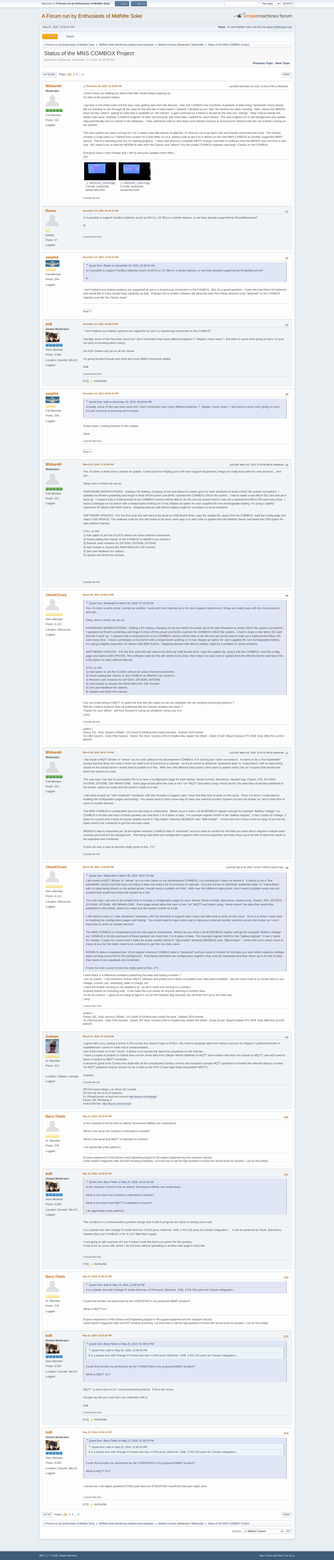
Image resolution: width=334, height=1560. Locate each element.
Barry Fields (55, 1116)
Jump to (236, 1531)
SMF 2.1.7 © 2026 (48, 1555)
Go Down (49, 74)
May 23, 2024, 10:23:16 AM (97, 1116)
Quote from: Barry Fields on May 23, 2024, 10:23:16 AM (121, 1182)
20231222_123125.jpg (100, 182)
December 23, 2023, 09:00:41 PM (100, 393)
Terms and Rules (274, 1555)
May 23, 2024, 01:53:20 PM (97, 1335)
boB (49, 324)
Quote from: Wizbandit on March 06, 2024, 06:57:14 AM (121, 875)
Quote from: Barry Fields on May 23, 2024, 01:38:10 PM (121, 1343)
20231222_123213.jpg (135, 182)
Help (261, 1555)
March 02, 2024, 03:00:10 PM (98, 594)
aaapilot (52, 257)
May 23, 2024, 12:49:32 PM (97, 1173)
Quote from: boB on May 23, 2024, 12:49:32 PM (116, 1284)
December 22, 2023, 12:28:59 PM (103, 86)
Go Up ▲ (290, 1555)
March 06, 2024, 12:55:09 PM (98, 867)
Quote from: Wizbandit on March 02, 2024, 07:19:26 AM (121, 603)
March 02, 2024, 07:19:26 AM (98, 464)
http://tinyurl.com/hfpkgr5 (143, 1096)
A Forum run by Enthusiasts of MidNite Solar (92, 16)
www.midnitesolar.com (279, 27)
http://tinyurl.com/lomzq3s (116, 1103)
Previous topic (263, 63)
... (80, 74)
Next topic (283, 63)
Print (286, 74)
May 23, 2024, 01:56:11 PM (97, 1432)
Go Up (47, 1514)
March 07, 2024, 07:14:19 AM (98, 1036)
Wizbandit (197, 44)
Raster (51, 211)
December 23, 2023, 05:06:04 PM (100, 324)
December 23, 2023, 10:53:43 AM (100, 257)
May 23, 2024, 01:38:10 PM (97, 1276)
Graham (52, 1036)
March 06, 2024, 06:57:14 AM (98, 752)
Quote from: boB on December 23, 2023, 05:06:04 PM (120, 401)
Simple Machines (68, 1555)
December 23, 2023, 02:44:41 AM (100, 210)
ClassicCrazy (56, 595)
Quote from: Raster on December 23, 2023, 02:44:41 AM (122, 265)
